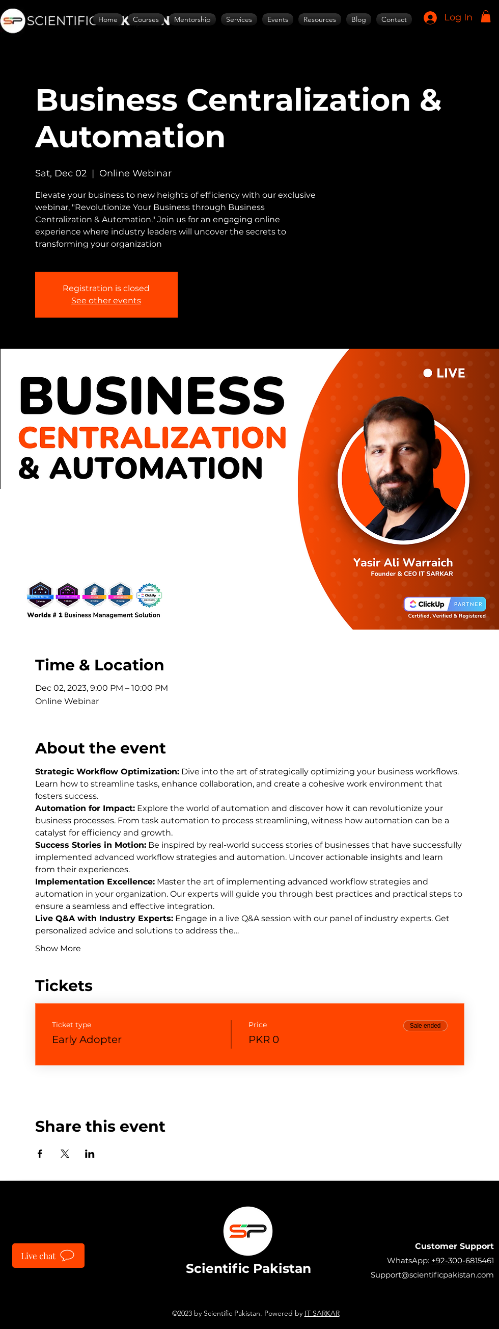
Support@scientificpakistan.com (432, 1275)
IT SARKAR (322, 1313)
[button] (486, 16)
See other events (106, 300)
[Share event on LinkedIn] (90, 1154)
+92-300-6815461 (462, 1260)
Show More (58, 948)
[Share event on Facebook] (40, 1154)
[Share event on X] (65, 1154)
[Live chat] (48, 1255)
